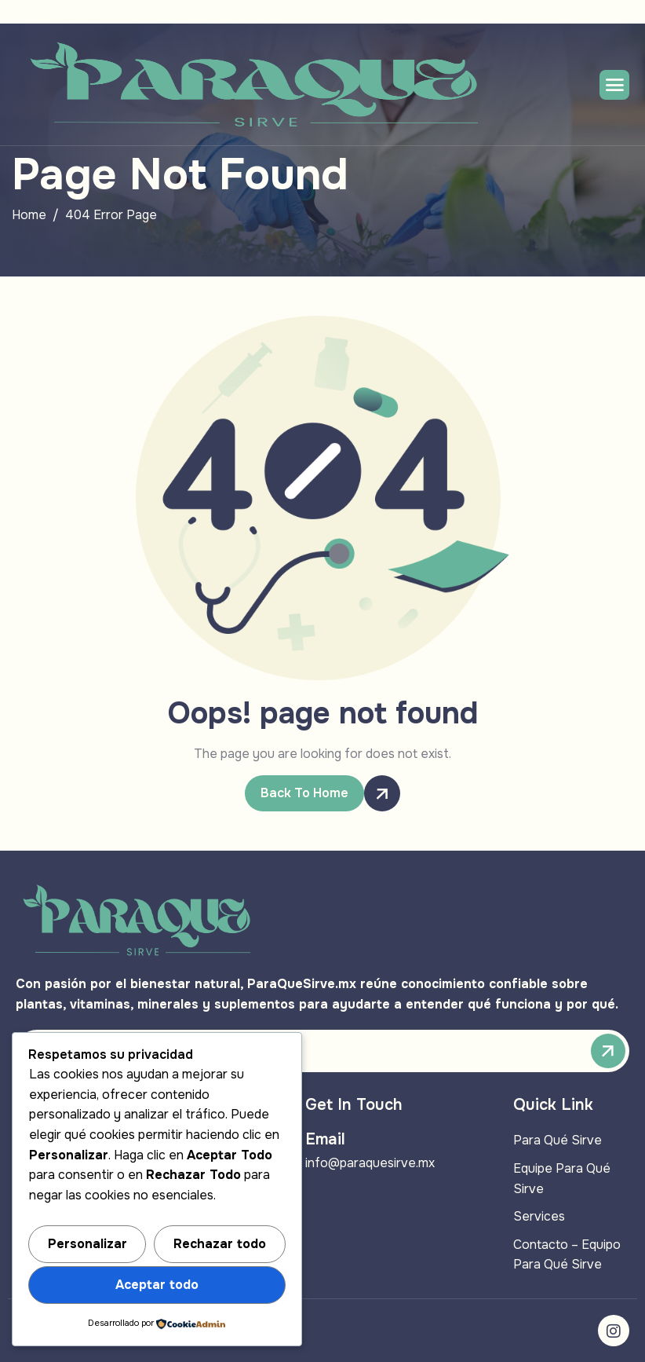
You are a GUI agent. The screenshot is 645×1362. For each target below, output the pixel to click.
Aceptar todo (157, 1284)
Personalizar (87, 1244)
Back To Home (312, 793)
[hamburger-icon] (614, 85)
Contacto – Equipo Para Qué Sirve (567, 1254)
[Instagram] (613, 1330)
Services (539, 1216)
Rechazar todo (219, 1244)
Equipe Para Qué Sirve (561, 1178)
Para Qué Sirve (557, 1140)
